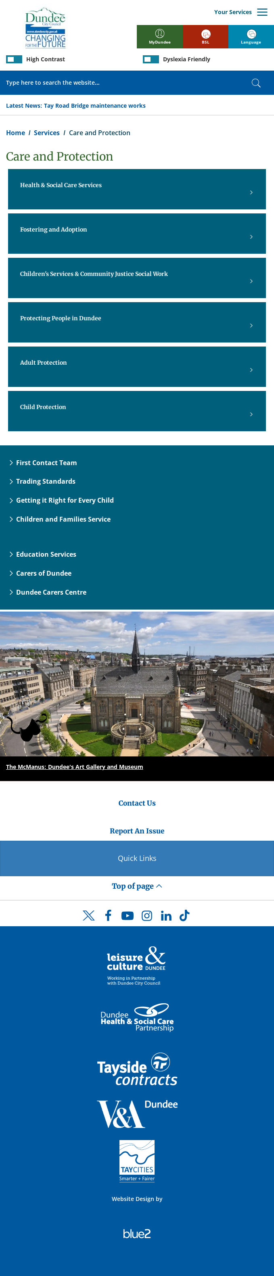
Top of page (137, 886)
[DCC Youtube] (127, 917)
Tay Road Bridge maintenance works (95, 105)
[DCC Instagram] (147, 917)
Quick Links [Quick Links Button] (137, 858)
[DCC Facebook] (108, 917)
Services (47, 132)
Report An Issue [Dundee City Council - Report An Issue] (137, 831)
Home (15, 132)
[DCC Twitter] (89, 922)
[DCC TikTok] (186, 917)
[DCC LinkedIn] (166, 917)
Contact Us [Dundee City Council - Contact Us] (137, 803)
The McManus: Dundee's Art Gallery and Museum (74, 767)
